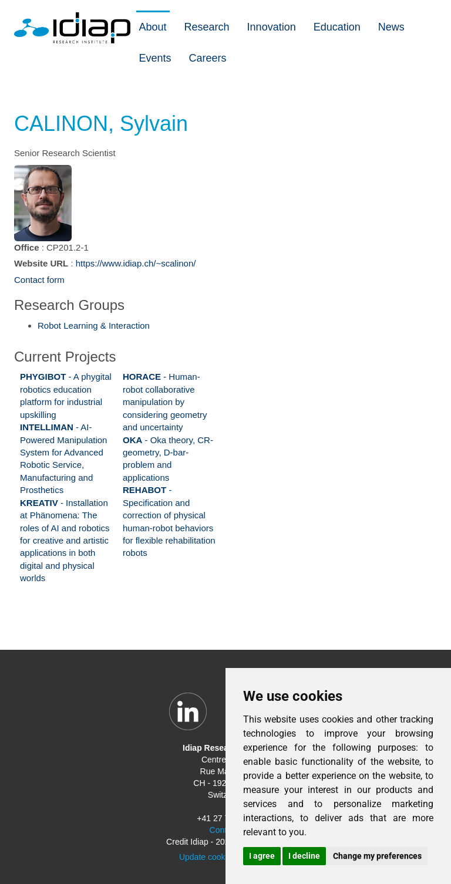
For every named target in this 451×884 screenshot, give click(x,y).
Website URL (41, 263)
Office (26, 247)
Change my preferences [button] (377, 856)
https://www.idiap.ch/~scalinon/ (136, 263)
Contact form (39, 280)
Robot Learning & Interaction (94, 325)
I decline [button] (304, 856)
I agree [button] (262, 856)
